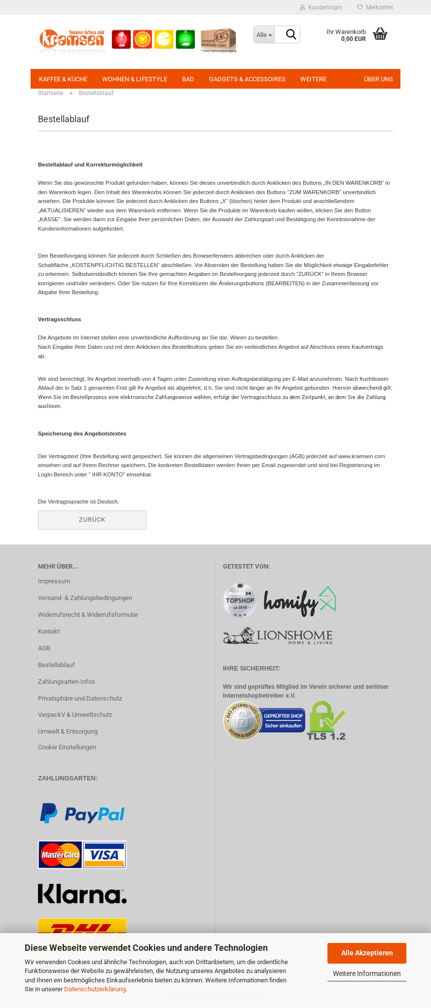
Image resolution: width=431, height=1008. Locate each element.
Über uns (378, 79)
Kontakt (49, 631)
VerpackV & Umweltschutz (75, 714)
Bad (188, 79)
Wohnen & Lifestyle (134, 79)
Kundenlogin (321, 7)
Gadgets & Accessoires (247, 79)
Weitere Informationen (367, 973)
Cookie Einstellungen (67, 747)
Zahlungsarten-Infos (66, 681)
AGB (44, 648)
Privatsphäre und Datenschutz (80, 698)
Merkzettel (375, 7)
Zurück (92, 519)
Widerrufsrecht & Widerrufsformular (88, 614)
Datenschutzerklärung (95, 989)
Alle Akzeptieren (367, 953)
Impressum (54, 581)
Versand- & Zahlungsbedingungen (85, 598)
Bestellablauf (56, 665)
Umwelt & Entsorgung (68, 731)
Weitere (313, 79)
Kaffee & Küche (63, 79)
